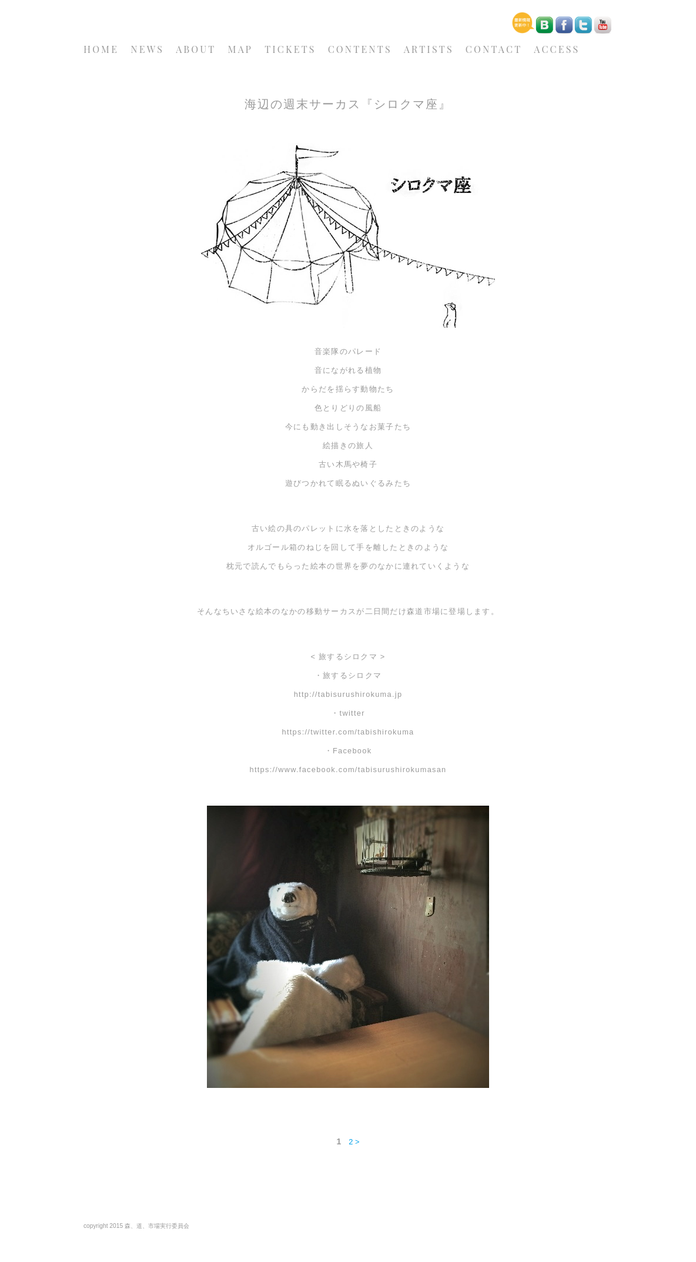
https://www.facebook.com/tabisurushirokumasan (348, 769)
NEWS (147, 49)
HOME (101, 49)
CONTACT (494, 49)
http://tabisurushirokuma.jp (348, 694)
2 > (354, 1141)
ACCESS (557, 49)
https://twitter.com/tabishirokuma (348, 731)
